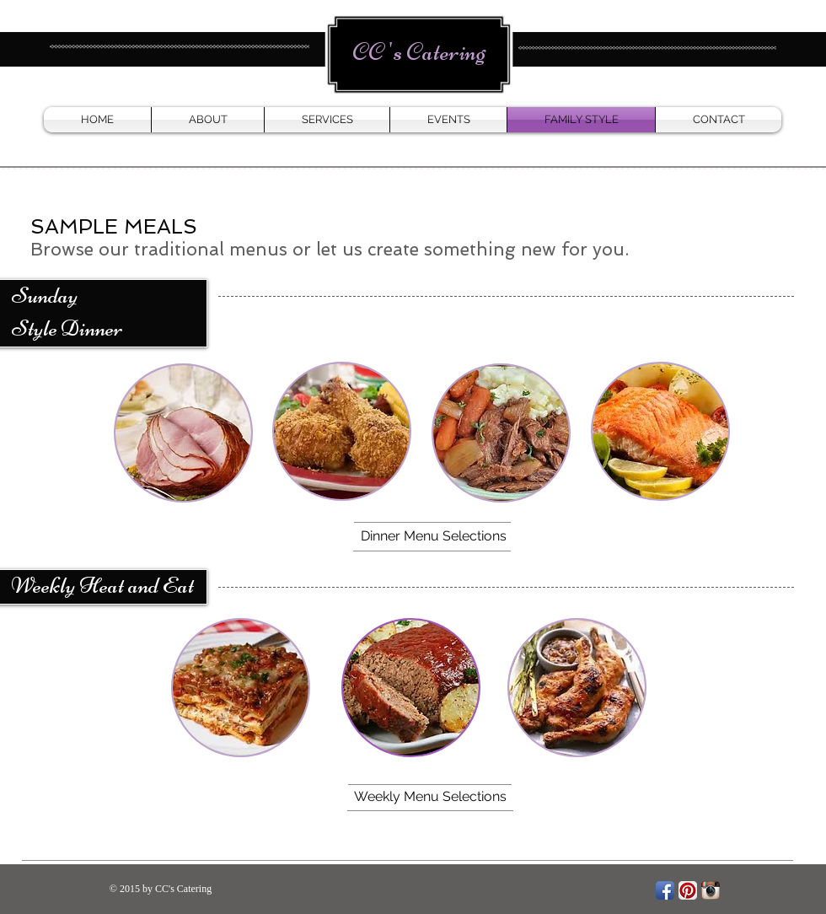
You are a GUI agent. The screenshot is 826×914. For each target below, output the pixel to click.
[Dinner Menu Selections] (433, 536)
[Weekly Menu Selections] (429, 797)
